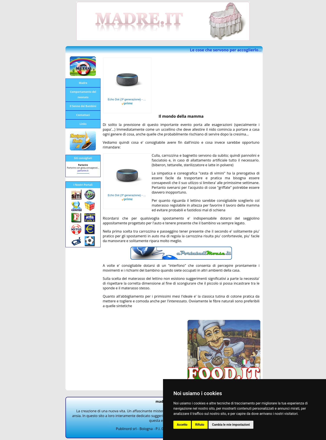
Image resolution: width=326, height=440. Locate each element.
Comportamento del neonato (83, 94)
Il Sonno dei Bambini (83, 106)
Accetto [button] (182, 424)
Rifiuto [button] (199, 424)
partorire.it (83, 170)
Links (83, 124)
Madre (83, 83)
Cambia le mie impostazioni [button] (231, 424)
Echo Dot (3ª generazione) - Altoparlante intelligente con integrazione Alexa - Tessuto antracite (127, 99)
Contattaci (83, 115)
